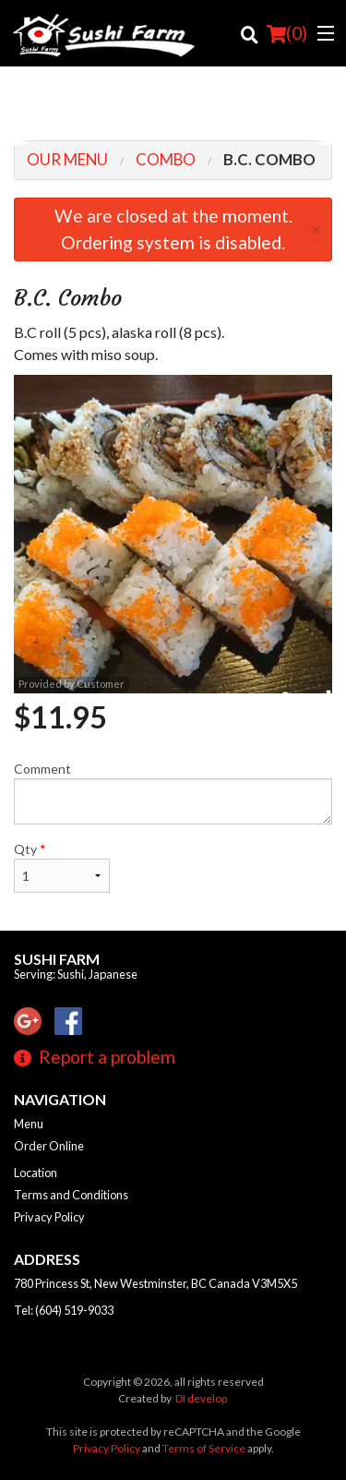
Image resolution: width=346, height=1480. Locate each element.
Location (35, 1172)
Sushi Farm (57, 959)
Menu (28, 1123)
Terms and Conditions (71, 1194)
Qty (62, 867)
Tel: (63, 1310)
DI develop (201, 1398)
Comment (173, 792)
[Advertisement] (173, 108)
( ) (287, 33)
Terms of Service (203, 1448)
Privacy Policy (49, 1216)
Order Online (49, 1145)
